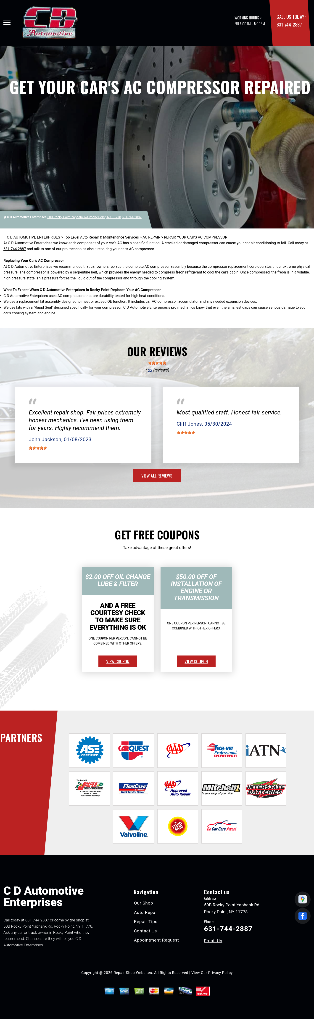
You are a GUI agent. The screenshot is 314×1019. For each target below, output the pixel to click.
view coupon (117, 661)
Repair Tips (145, 921)
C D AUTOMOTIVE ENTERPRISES (33, 237)
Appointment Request (156, 940)
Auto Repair (146, 912)
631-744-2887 (289, 24)
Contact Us (145, 931)
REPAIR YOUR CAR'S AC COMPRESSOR (195, 237)
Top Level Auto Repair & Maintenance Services (101, 237)
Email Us (213, 941)
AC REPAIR (151, 237)
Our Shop (143, 903)
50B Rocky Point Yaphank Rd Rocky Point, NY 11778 (84, 217)
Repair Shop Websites (133, 973)
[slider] (157, 363)
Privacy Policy (220, 973)
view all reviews (156, 475)
